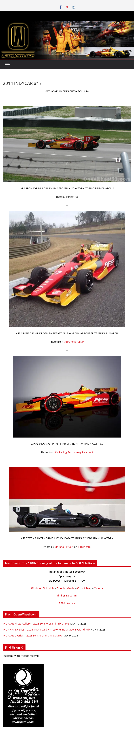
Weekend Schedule (42, 588)
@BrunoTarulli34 (74, 341)
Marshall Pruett (64, 546)
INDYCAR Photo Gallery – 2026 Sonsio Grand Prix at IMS (36, 623)
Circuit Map (84, 588)
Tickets (98, 588)
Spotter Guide (66, 588)
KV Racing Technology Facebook (74, 452)
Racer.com (84, 546)
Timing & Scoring (67, 595)
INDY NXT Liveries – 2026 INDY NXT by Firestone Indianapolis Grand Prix (46, 629)
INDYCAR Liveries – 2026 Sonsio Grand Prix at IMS (33, 635)
